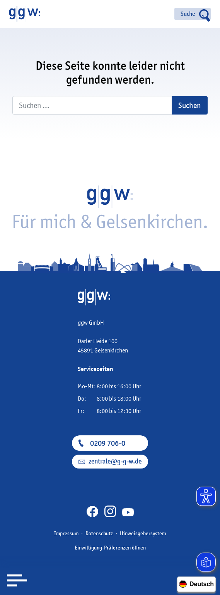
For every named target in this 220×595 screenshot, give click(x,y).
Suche (188, 14)
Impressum (66, 533)
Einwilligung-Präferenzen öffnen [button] (110, 547)
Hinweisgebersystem (143, 533)
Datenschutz (99, 533)
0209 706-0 (107, 443)
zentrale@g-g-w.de (115, 461)
